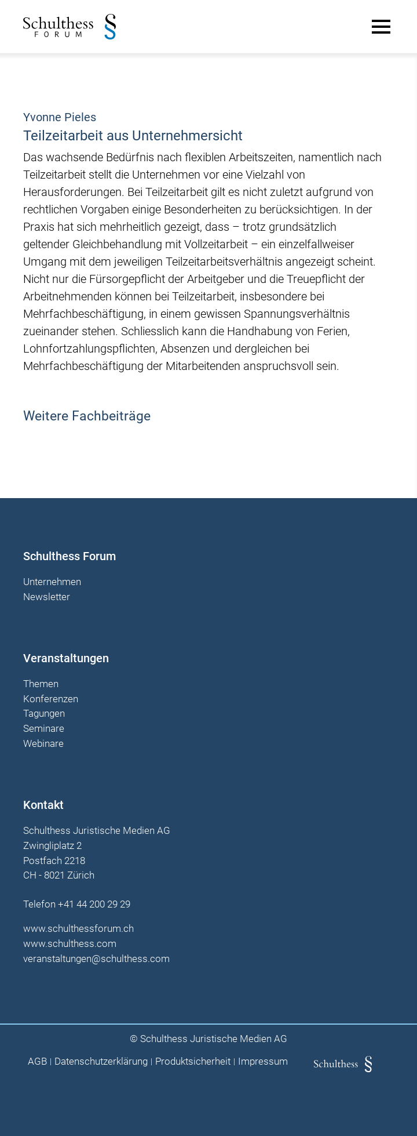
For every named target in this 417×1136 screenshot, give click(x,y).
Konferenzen (50, 699)
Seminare (43, 729)
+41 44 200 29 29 (94, 904)
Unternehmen (52, 582)
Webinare (43, 744)
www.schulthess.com (69, 943)
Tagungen (44, 714)
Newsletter (46, 597)
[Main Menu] (381, 26)
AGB (37, 1061)
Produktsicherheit (193, 1061)
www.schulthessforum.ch (78, 928)
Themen (40, 684)
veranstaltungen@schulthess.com (96, 958)
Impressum (263, 1061)
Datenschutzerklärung (101, 1061)
